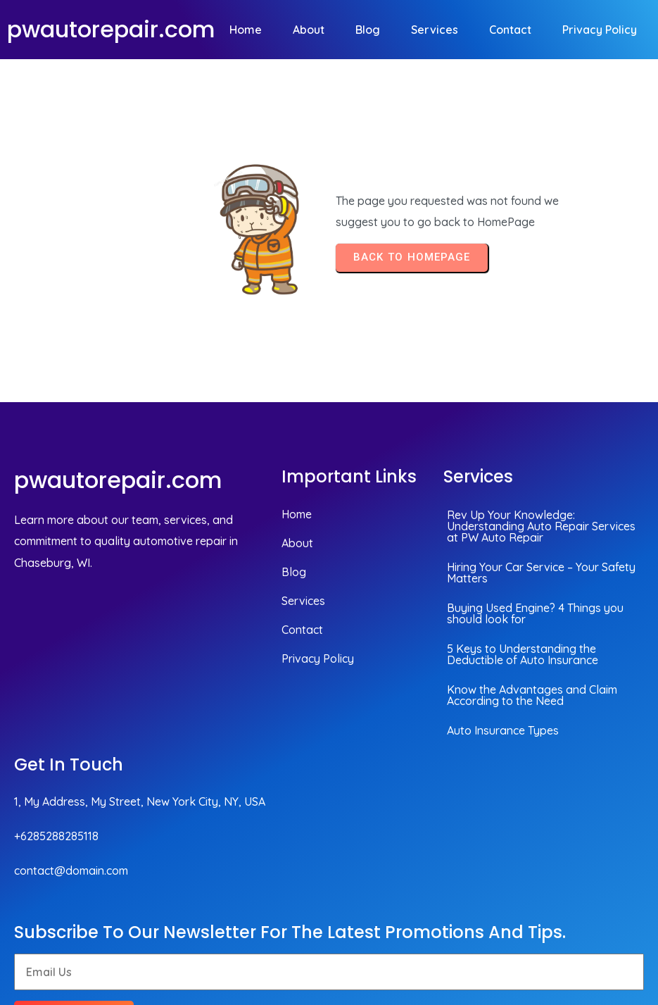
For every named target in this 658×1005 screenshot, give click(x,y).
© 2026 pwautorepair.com (569, 909)
